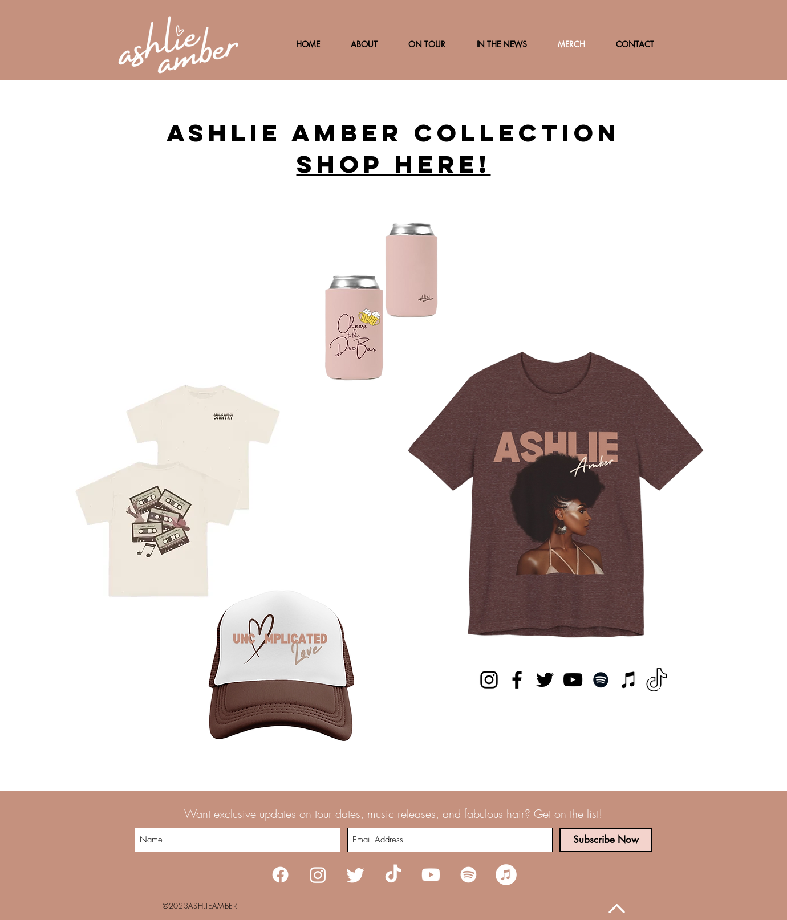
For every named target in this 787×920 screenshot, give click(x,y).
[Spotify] (600, 679)
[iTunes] (628, 679)
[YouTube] (573, 679)
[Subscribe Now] (605, 840)
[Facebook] (517, 679)
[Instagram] (489, 679)
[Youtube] (430, 874)
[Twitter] (545, 679)
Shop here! (394, 164)
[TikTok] (656, 679)
